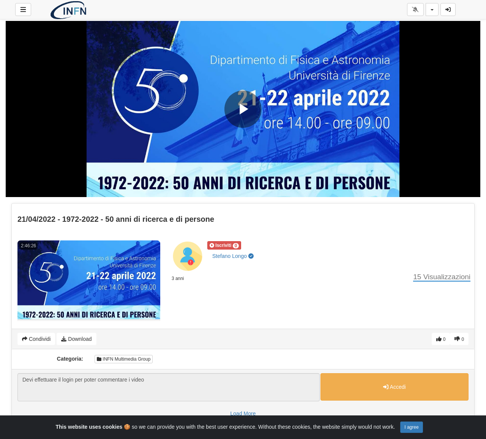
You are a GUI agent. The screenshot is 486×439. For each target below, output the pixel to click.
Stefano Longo (233, 256)
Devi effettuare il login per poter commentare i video (168, 387)
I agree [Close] (411, 427)
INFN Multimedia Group (123, 359)
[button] (224, 245)
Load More (243, 413)
